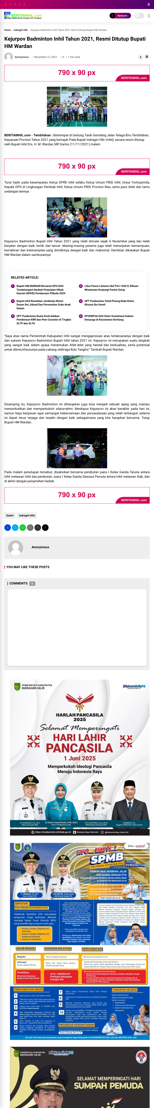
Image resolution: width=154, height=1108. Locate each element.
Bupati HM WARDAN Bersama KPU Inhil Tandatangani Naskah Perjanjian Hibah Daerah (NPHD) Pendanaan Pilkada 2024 (41, 289)
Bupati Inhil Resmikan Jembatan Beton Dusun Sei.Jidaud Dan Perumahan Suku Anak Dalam (44, 304)
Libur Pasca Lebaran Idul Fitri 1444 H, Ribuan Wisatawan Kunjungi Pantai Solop (111, 287)
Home (7, 30)
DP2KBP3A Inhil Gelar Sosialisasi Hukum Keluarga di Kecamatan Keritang (109, 318)
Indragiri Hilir (21, 30)
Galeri (10, 515)
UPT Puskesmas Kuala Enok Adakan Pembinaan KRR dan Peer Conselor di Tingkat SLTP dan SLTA (44, 320)
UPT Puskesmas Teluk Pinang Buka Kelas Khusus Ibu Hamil (109, 302)
